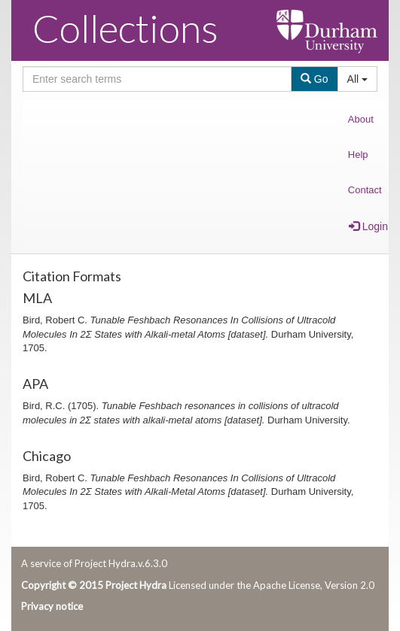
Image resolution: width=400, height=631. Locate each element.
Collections (125, 28)
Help (358, 154)
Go (314, 79)
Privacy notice (52, 606)
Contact (365, 190)
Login (368, 226)
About (361, 119)
